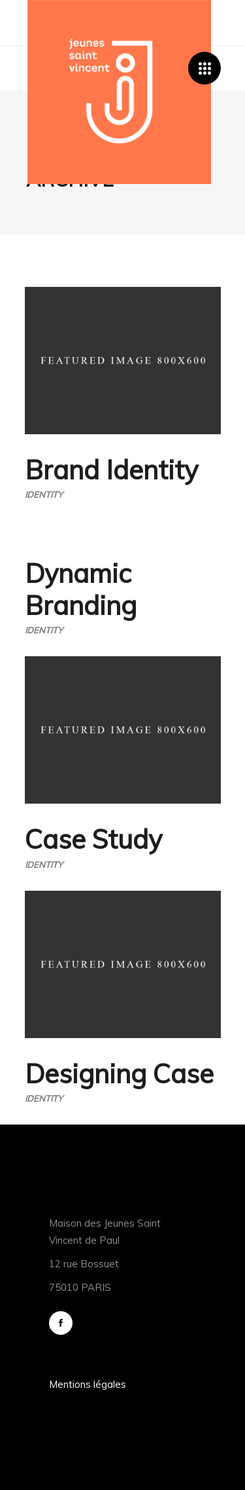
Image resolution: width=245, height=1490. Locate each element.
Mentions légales (87, 1384)
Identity (44, 494)
